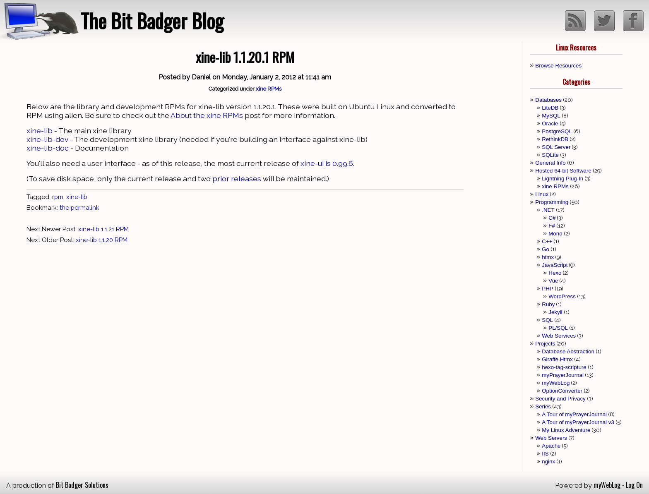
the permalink (79, 207)
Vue (553, 281)
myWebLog (556, 383)
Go (545, 249)
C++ (547, 241)
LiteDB (550, 108)
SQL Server (556, 147)
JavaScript (554, 265)
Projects (545, 344)
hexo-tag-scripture (564, 367)
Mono (555, 233)
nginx (548, 461)
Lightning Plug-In (562, 178)
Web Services (559, 336)
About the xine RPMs (207, 115)
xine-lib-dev (47, 139)
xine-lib (39, 130)
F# (551, 226)
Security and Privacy (560, 399)
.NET (548, 210)
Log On (634, 485)
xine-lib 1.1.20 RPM (101, 240)
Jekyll (555, 312)
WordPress (562, 296)
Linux (541, 194)
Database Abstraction (568, 351)
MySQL (551, 116)
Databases (548, 100)
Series (543, 406)
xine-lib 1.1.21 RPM (103, 229)
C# (551, 218)
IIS (545, 454)
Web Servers (551, 438)
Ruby (548, 304)
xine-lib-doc (47, 148)
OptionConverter (562, 391)
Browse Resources (558, 65)
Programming (551, 202)
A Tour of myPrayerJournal (574, 414)
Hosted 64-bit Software (563, 171)
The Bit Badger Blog (152, 20)
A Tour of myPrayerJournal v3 (578, 422)
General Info (550, 163)
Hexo (554, 273)
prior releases (236, 178)
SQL (547, 320)
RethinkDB (555, 139)
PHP (547, 288)
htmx (548, 257)
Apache (551, 446)
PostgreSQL (557, 131)
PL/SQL (558, 328)
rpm (57, 197)
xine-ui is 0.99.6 (326, 163)
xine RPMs (268, 88)
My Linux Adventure (566, 430)
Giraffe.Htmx (557, 359)
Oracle (550, 123)
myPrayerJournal (563, 375)
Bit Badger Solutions (82, 485)
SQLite (550, 155)
